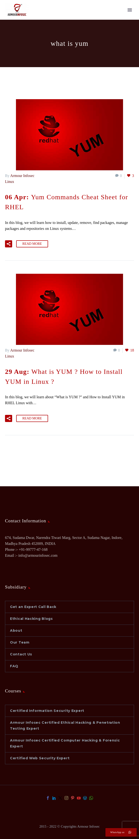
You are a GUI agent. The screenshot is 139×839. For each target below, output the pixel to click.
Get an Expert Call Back (33, 607)
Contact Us (21, 654)
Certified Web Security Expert (40, 758)
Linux (9, 182)
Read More (32, 244)
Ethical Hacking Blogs (31, 619)
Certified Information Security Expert (47, 711)
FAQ (14, 666)
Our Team (20, 642)
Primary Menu (130, 10)
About (16, 630)
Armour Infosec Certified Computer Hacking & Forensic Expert (65, 743)
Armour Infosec (22, 176)
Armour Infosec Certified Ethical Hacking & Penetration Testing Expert (65, 725)
